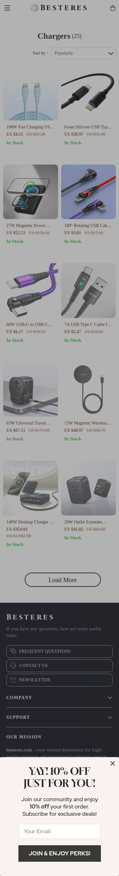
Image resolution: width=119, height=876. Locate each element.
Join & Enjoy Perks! (59, 853)
